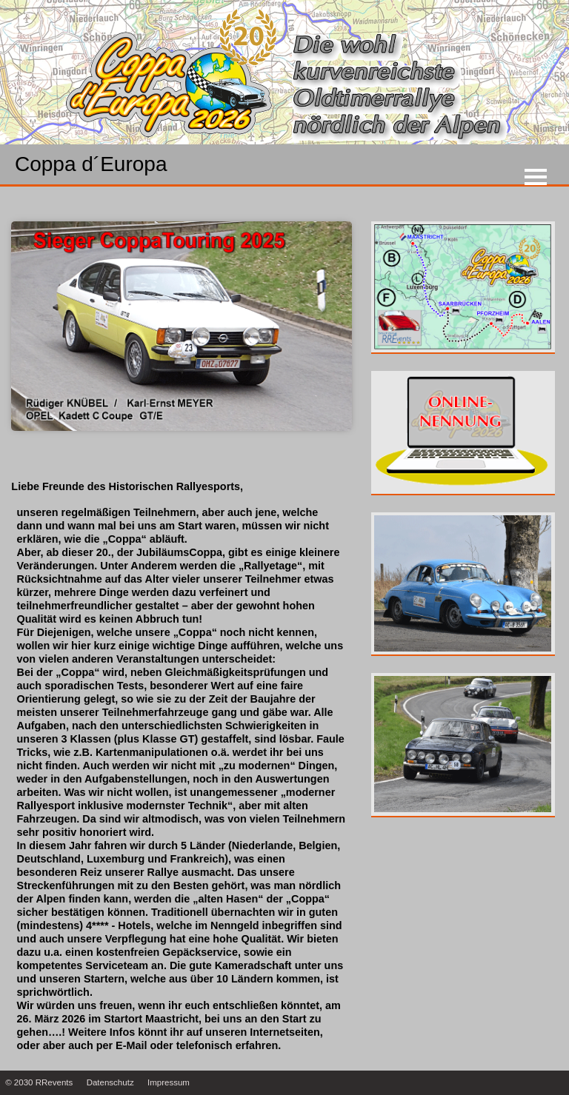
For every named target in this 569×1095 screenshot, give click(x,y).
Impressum (168, 1082)
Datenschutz (110, 1082)
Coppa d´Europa (91, 164)
